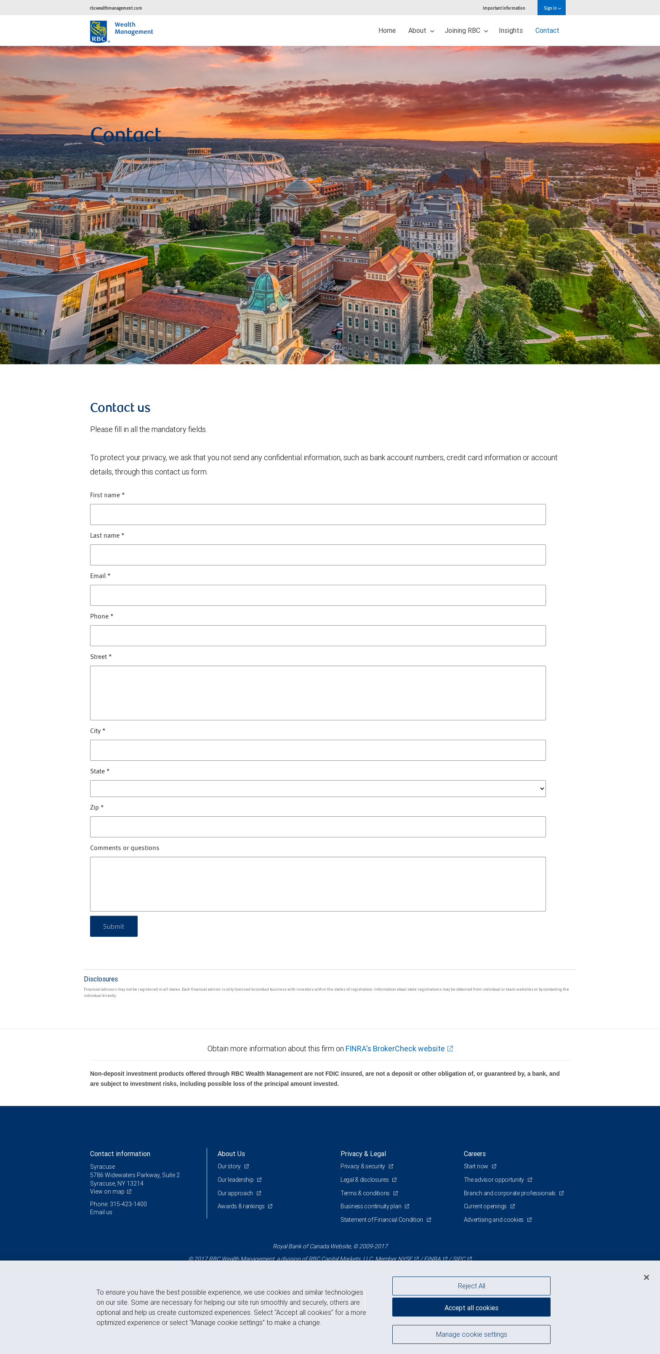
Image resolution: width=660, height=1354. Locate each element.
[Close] (646, 1277)
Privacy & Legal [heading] (363, 1153)
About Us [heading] (231, 1153)
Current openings (486, 1206)
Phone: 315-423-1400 (118, 1204)
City (98, 731)
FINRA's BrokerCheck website (395, 1048)
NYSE (405, 1259)
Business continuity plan (371, 1206)
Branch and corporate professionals (510, 1193)
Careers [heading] (475, 1153)
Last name (107, 536)
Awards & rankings (242, 1206)
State (100, 771)
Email (100, 576)
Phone (102, 616)
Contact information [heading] (120, 1153)
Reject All (471, 1286)
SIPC (458, 1259)
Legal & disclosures (365, 1179)
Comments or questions (125, 848)
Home (387, 30)
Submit (114, 926)
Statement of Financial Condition (382, 1219)
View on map (107, 1191)
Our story (230, 1166)
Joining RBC (466, 30)
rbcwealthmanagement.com (116, 8)
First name (107, 495)
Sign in (552, 8)
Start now (477, 1166)
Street (101, 657)
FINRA (432, 1259)
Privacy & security (363, 1166)
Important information (504, 8)
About (421, 30)
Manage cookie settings (471, 1334)
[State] (318, 788)
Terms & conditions (366, 1193)
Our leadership (236, 1179)
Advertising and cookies (494, 1219)
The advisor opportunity (494, 1179)
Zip (97, 808)
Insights (511, 30)
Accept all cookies (471, 1307)
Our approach (236, 1193)
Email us (101, 1212)
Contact (547, 30)
